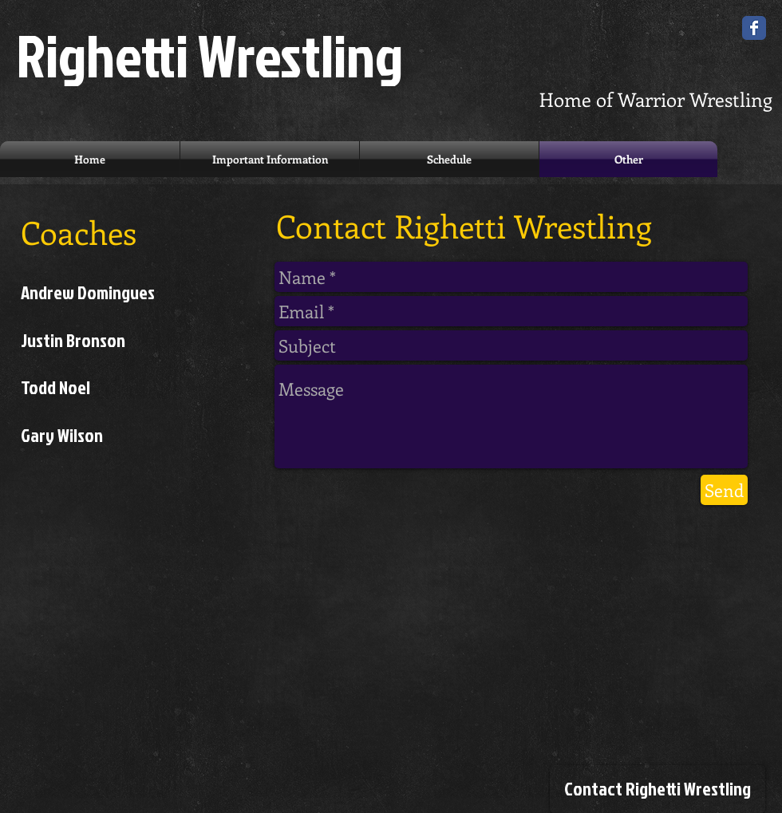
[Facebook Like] (658, 601)
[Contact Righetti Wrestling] (657, 789)
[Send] (724, 490)
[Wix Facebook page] (754, 28)
